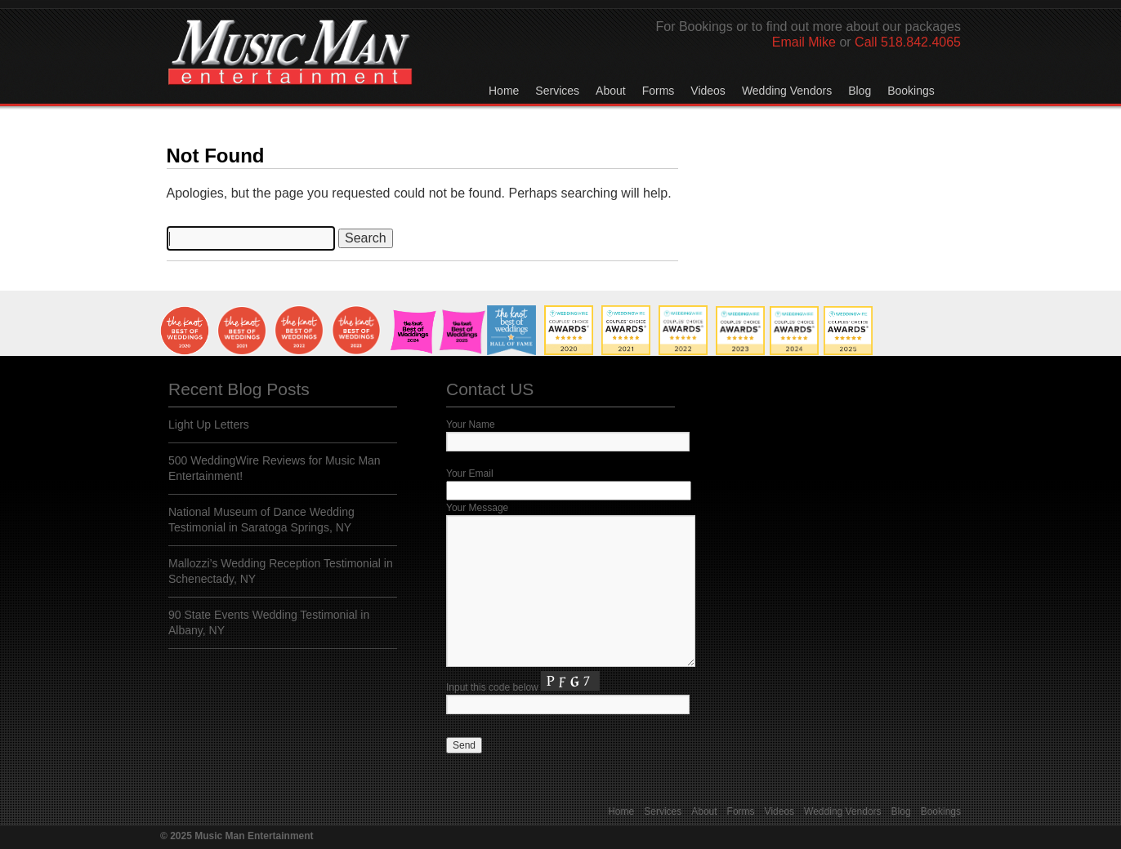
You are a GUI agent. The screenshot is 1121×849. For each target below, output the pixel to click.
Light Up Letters (208, 424)
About (611, 90)
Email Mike (804, 42)
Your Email (470, 473)
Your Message (477, 507)
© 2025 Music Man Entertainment (237, 836)
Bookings (911, 90)
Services (557, 90)
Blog (859, 90)
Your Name (470, 424)
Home (504, 90)
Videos (708, 90)
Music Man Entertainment (290, 69)
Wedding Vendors (787, 90)
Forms (658, 90)
